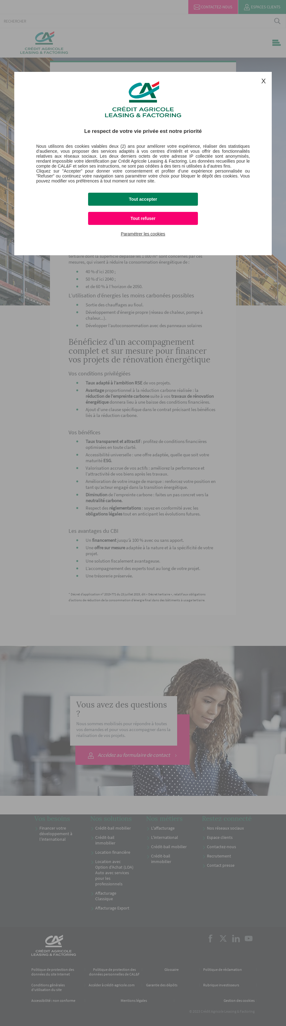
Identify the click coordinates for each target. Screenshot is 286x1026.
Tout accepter (143, 199)
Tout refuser (143, 218)
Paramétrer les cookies (143, 233)
